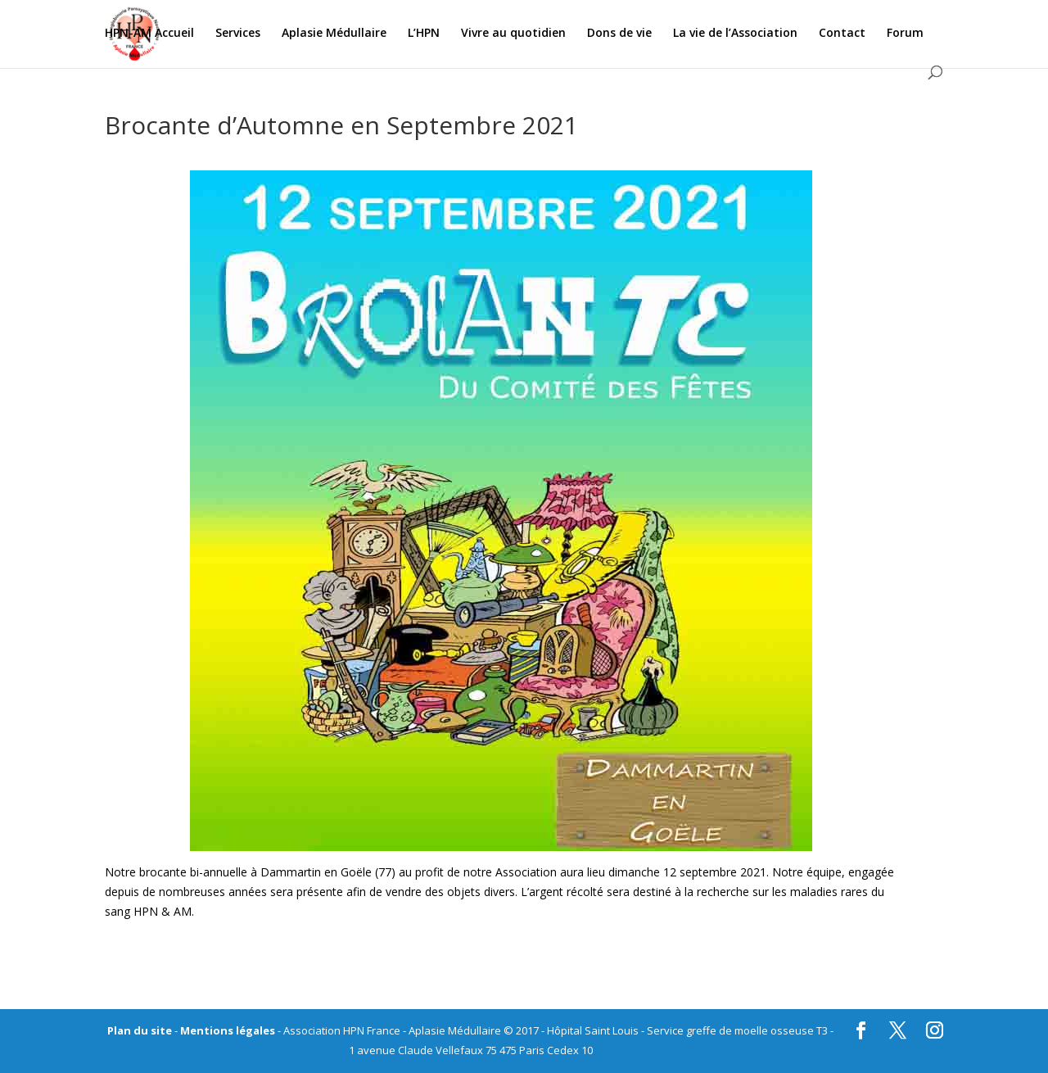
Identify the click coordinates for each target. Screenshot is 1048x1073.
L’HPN (424, 33)
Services (237, 33)
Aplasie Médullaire (334, 33)
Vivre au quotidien (513, 33)
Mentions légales (227, 1030)
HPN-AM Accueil (149, 33)
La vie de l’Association (735, 33)
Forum (905, 33)
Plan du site (139, 1030)
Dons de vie (619, 33)
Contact (842, 33)
